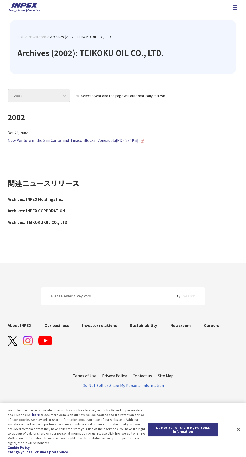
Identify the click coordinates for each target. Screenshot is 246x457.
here (36, 416)
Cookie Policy (19, 448)
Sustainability (143, 325)
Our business (56, 325)
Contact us (142, 376)
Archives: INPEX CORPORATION (36, 211)
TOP (20, 36)
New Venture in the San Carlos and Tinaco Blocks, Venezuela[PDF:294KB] (76, 140)
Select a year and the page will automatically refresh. (123, 95)
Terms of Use (84, 376)
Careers (211, 325)
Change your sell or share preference (38, 453)
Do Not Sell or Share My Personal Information (123, 385)
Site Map (165, 376)
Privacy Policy (114, 376)
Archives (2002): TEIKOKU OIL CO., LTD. (80, 36)
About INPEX (19, 325)
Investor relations (99, 325)
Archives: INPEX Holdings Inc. (35, 199)
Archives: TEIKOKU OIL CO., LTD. (38, 222)
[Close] (238, 430)
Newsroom (37, 36)
